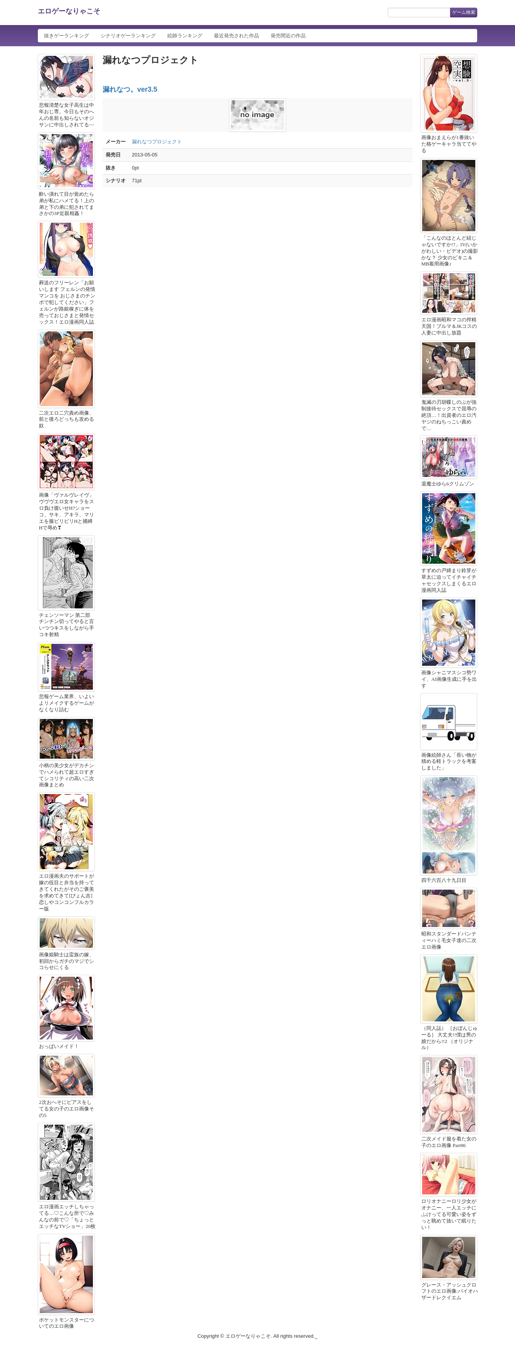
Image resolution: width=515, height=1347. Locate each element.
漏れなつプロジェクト (157, 141)
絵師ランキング (184, 36)
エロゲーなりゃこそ (69, 11)
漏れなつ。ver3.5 (130, 89)
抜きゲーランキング (66, 36)
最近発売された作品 (236, 36)
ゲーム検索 (463, 12)
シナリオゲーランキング (128, 36)
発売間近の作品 (288, 36)
